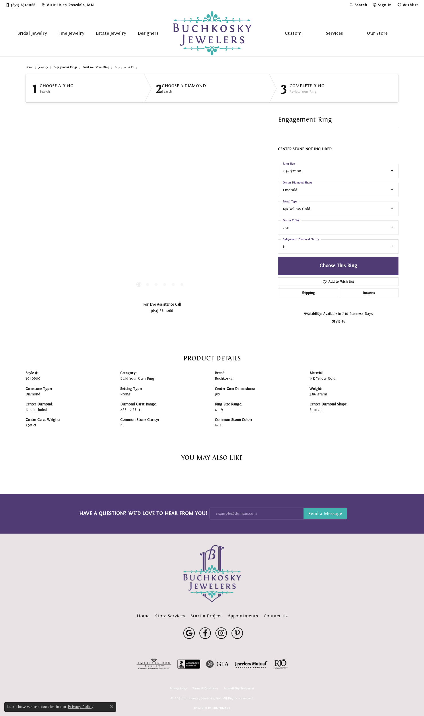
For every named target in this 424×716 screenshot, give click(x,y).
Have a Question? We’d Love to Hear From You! (143, 513)
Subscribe (325, 513)
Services (334, 33)
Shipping (308, 293)
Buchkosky (224, 378)
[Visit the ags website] (154, 664)
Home (29, 67)
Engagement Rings (65, 67)
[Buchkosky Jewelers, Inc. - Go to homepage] (212, 573)
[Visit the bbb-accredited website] (188, 664)
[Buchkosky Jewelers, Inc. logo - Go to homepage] (212, 33)
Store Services (170, 615)
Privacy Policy (178, 688)
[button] (358, 5)
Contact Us (275, 615)
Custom (293, 33)
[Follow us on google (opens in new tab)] (189, 633)
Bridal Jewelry (32, 33)
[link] (21, 5)
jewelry (43, 67)
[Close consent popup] (111, 707)
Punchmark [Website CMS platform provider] (221, 708)
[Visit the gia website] (217, 664)
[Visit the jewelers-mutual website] (251, 664)
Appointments (243, 615)
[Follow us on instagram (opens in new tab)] (221, 633)
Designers (148, 33)
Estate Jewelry (111, 33)
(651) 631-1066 (162, 311)
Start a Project (206, 615)
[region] (160, 211)
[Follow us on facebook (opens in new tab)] (205, 633)
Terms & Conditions (205, 688)
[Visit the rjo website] (280, 664)
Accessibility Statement (239, 688)
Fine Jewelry (71, 33)
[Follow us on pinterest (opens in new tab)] (237, 633)
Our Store (377, 33)
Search (45, 91)
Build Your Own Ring (96, 67)
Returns (369, 293)
